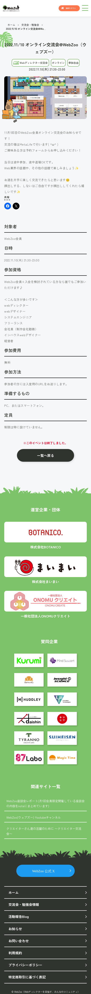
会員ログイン (71, 8)
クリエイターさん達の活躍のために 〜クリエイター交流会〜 (43, 831)
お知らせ (15, 928)
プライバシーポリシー (25, 964)
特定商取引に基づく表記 (27, 976)
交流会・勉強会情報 (23, 904)
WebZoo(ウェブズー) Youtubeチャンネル (33, 817)
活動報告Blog (18, 916)
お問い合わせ (18, 940)
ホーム (11, 24)
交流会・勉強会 (30, 24)
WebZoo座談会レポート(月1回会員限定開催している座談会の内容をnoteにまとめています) (45, 803)
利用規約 (15, 952)
